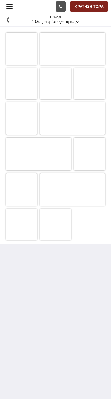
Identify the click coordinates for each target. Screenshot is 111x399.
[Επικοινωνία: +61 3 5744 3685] (61, 6)
